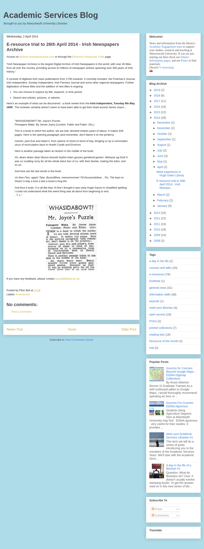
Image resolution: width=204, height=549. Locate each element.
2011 (157, 224)
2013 (157, 212)
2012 (157, 218)
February (163, 200)
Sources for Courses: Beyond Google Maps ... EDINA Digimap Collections (181, 373)
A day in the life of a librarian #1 (178, 467)
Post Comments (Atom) (79, 339)
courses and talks (160, 267)
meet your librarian (161, 307)
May (160, 161)
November (164, 128)
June (160, 156)
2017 (157, 101)
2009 (157, 235)
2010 (157, 229)
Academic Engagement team (165, 46)
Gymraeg (167, 67)
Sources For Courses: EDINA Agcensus (180, 404)
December (164, 122)
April (160, 167)
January (162, 206)
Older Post (128, 329)
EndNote (154, 281)
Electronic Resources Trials (88, 56)
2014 (157, 117)
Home (72, 329)
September (164, 139)
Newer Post (15, 329)
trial (151, 347)
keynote (154, 301)
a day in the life (159, 261)
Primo (185, 60)
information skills (159, 294)
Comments (160, 515)
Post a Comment (21, 311)
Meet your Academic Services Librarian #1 (179, 435)
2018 (157, 95)
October (162, 133)
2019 (157, 90)
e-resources (23, 294)
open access (157, 314)
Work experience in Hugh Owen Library (170, 173)
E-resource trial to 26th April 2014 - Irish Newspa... (170, 184)
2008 (157, 240)
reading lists (157, 334)
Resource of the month (163, 341)
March (161, 194)
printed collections (160, 327)
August (162, 144)
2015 (157, 112)
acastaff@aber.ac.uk (67, 278)
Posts (157, 509)
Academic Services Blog (50, 15)
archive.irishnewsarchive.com (37, 56)
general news (157, 287)
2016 (157, 106)
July (160, 150)
